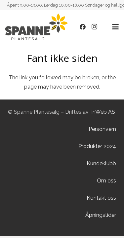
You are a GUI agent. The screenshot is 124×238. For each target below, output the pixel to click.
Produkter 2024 (97, 146)
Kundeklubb (101, 163)
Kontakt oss (101, 198)
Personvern (102, 129)
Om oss (106, 181)
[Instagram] (95, 27)
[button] (115, 26)
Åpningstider (100, 215)
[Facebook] (83, 27)
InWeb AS (103, 112)
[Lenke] (36, 27)
